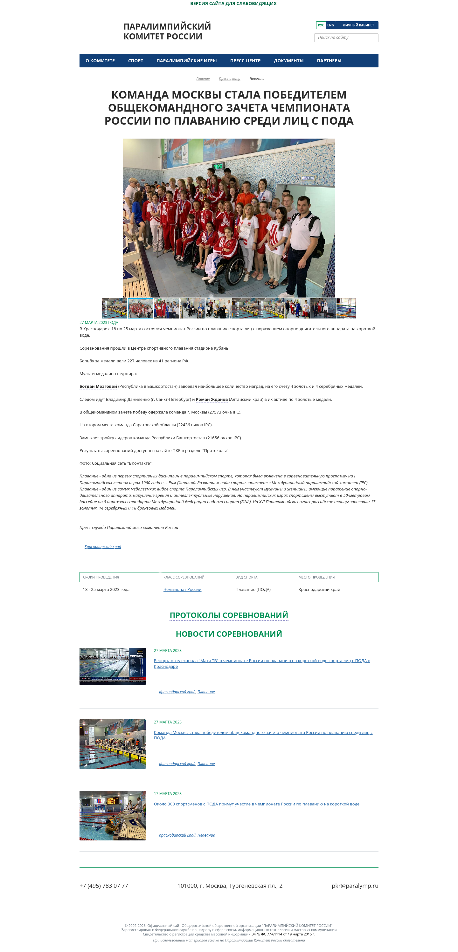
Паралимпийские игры (186, 61)
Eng (330, 25)
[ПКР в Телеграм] (312, 25)
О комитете (100, 61)
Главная (203, 78)
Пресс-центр (245, 61)
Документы (289, 61)
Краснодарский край (103, 546)
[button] (107, 218)
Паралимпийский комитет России (167, 31)
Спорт (135, 61)
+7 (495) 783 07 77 (104, 885)
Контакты (99, 74)
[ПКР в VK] (285, 25)
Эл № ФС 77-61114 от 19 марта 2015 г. (283, 934)
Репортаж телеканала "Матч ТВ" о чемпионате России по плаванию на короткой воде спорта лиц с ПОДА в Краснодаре (262, 663)
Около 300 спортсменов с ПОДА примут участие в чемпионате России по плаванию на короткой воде (256, 804)
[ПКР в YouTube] (294, 25)
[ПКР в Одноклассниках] (303, 25)
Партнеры (329, 61)
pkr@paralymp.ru (355, 885)
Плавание (206, 692)
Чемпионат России (182, 589)
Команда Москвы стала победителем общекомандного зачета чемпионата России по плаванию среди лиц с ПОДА (263, 735)
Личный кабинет (358, 25)
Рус (321, 25)
